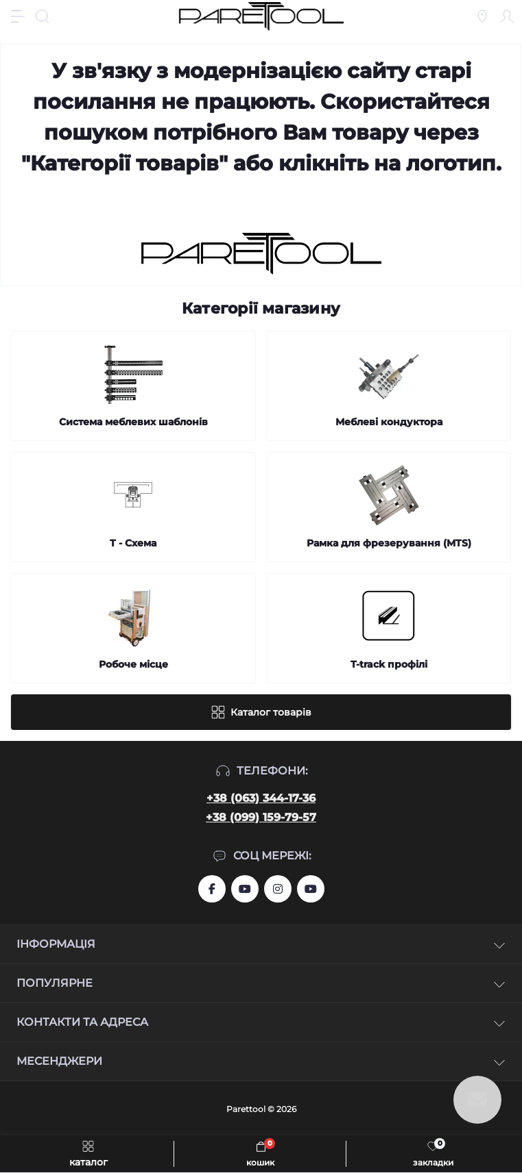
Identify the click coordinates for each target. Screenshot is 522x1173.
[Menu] (18, 16)
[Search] (42, 16)
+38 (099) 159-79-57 (261, 817)
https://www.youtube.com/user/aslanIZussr (245, 888)
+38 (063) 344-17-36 (261, 798)
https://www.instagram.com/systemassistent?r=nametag (278, 888)
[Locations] (482, 16)
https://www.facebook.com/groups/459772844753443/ (212, 888)
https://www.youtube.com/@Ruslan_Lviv (311, 888)
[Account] (507, 16)
